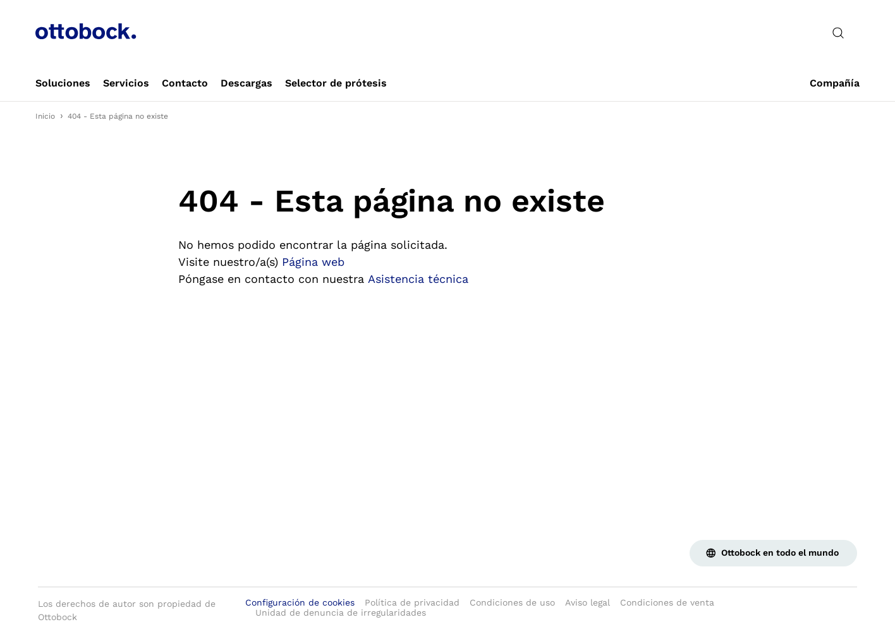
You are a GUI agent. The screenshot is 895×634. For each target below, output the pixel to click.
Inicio (45, 116)
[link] (62, 83)
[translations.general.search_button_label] (838, 33)
